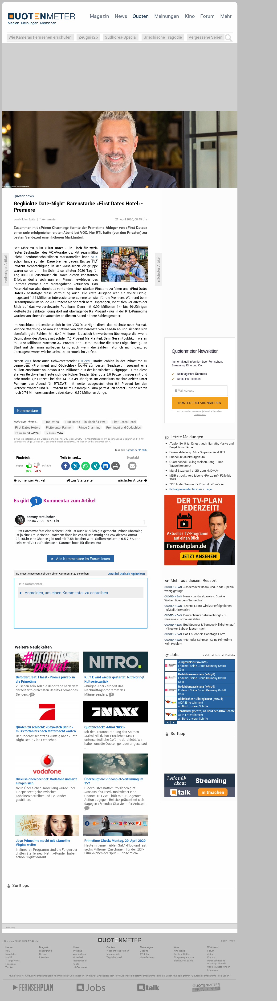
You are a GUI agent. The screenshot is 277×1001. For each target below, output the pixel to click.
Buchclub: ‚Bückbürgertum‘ (187, 457)
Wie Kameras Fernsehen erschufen (40, 37)
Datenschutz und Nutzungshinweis (216, 962)
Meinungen (166, 16)
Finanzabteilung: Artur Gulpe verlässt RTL (197, 452)
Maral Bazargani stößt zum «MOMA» (194, 470)
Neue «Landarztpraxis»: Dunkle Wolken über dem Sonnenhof (194, 598)
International (80, 960)
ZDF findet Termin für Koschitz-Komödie (196, 484)
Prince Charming (89, 427)
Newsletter (10, 954)
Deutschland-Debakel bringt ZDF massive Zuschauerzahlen (196, 617)
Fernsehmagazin (44, 975)
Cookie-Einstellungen (218, 966)
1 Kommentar (48, 219)
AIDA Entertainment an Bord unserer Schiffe (194, 702)
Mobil (8, 957)
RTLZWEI (85, 361)
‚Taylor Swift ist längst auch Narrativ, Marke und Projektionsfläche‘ (201, 445)
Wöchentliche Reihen (117, 950)
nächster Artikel (132, 480)
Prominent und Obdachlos (123, 427)
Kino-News (179, 950)
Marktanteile (113, 954)
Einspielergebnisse (184, 957)
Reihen (43, 954)
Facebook (10, 963)
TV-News (77, 950)
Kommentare (27, 410)
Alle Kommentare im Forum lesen (80, 558)
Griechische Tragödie (162, 37)
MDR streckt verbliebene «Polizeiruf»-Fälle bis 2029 (200, 477)
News (121, 16)
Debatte (144, 950)
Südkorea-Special (121, 37)
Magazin (99, 16)
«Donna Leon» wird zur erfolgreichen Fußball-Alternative (198, 608)
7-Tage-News (12, 960)
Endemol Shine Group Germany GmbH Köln (195, 665)
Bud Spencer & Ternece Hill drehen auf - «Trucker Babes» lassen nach (199, 626)
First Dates (51, 422)
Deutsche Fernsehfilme (204, 975)
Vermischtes (79, 954)
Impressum (213, 970)
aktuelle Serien (164, 975)
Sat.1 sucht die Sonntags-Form (194, 634)
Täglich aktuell (114, 957)
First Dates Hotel (124, 422)
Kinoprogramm (182, 975)
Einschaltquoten (105, 975)
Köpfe (76, 963)
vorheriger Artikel (29, 480)
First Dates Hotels (27, 427)
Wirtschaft (78, 957)
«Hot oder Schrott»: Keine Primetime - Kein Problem (199, 641)
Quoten (141, 16)
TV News (90, 975)
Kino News (15, 975)
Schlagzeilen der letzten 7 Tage (190, 489)
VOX (94, 257)
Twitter (9, 967)
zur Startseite (80, 480)
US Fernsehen (76, 975)
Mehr (226, 16)
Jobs (210, 954)
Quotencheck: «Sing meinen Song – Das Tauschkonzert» (196, 464)
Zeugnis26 (88, 37)
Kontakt (211, 957)
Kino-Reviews (147, 957)
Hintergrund (45, 950)
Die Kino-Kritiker (182, 954)
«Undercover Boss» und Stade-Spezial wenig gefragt (199, 589)
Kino (190, 16)
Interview (44, 957)
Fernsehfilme (148, 975)
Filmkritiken (61, 975)
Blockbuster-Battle (183, 960)
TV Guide (121, 975)
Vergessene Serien (206, 37)
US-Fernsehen (80, 967)
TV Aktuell (28, 975)
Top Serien (223, 975)
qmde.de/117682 (137, 450)
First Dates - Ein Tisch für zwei (85, 422)
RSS (7, 950)
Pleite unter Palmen (59, 427)
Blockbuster (133, 975)
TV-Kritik (144, 954)
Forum (207, 16)
